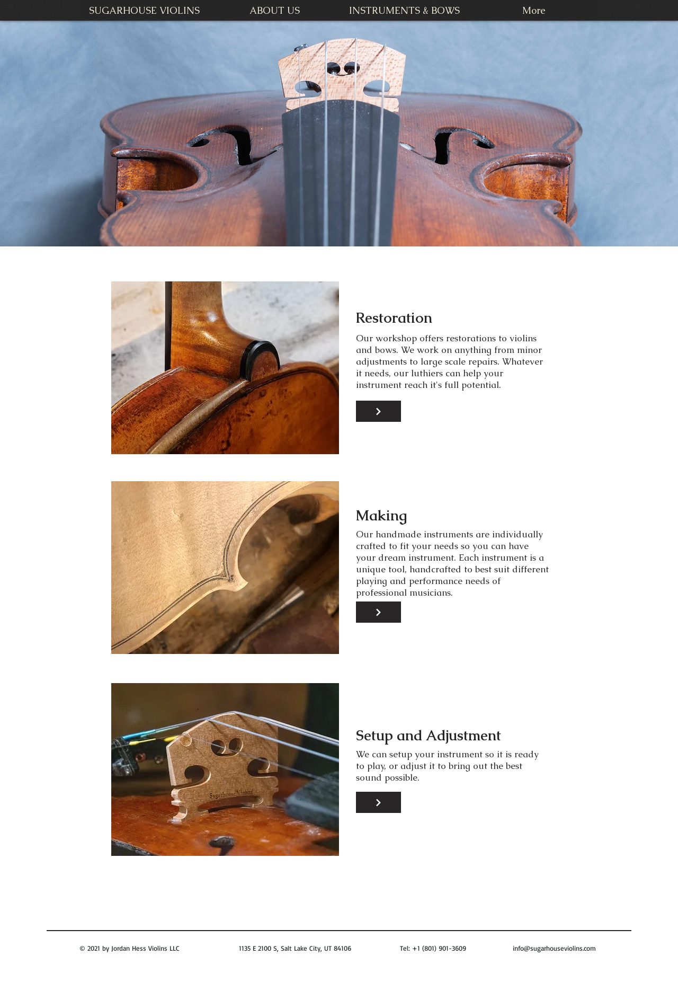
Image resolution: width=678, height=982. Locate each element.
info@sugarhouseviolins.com (554, 948)
